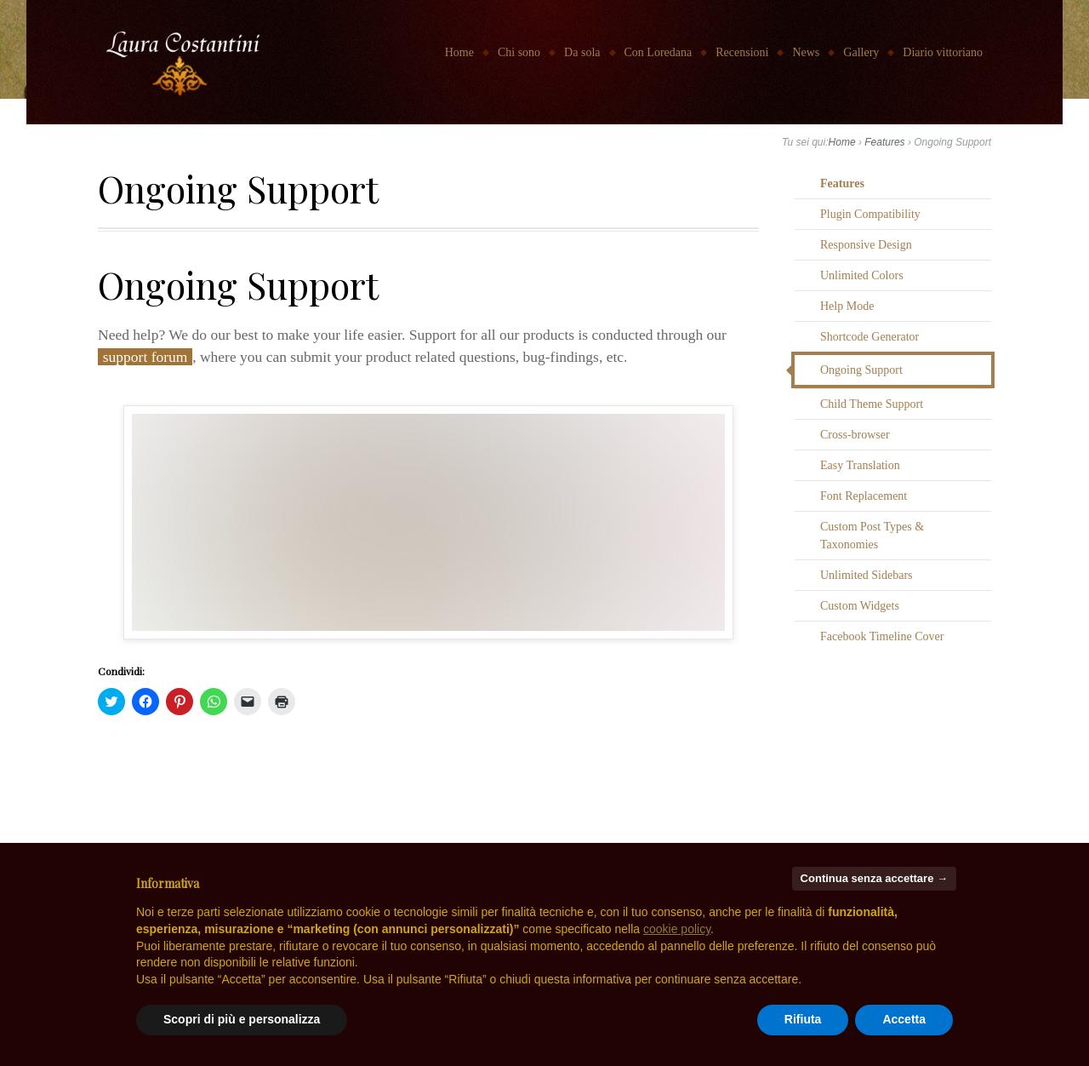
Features (884, 142)
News (805, 52)
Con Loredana (658, 52)
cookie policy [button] (676, 929)
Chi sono (519, 52)
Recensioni (742, 52)
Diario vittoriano (943, 52)
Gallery (861, 52)
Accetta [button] (904, 1019)
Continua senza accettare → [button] (874, 878)
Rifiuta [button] (803, 1019)
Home (459, 52)
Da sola (582, 52)
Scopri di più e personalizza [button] (241, 1019)
